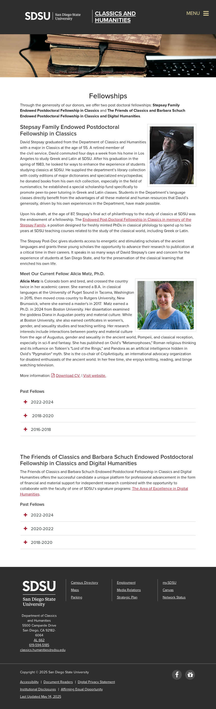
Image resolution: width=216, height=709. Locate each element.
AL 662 (39, 640)
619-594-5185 (39, 645)
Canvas (168, 590)
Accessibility (29, 682)
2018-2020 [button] (42, 415)
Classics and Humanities (115, 17)
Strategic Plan (127, 597)
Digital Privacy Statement (96, 682)
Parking (76, 597)
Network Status (174, 597)
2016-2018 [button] (41, 429)
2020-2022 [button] (42, 528)
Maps (75, 590)
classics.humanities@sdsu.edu (43, 650)
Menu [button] (193, 13)
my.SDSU (169, 583)
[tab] (108, 402)
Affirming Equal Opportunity (82, 689)
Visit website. (94, 375)
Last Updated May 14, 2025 (40, 697)
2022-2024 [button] (42, 402)
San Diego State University (57, 16)
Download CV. (68, 375)
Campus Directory (84, 583)
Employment (126, 583)
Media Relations (129, 590)
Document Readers (58, 682)
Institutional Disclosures (38, 689)
